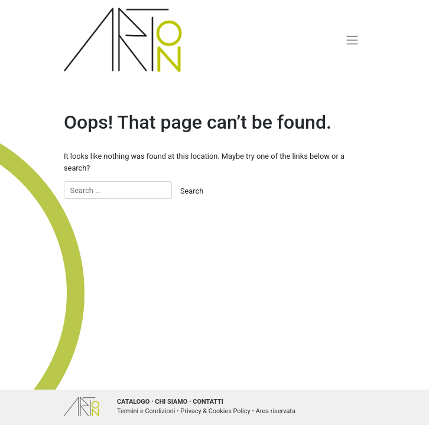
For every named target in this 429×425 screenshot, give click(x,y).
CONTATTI (208, 402)
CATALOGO (133, 402)
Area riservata (275, 411)
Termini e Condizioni (146, 411)
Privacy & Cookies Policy (215, 411)
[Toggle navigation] (352, 39)
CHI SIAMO (171, 402)
